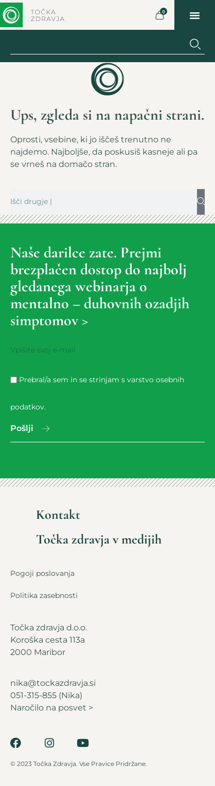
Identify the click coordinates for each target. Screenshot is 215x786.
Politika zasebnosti (44, 595)
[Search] (195, 44)
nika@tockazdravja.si (53, 683)
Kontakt (58, 515)
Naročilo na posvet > (51, 708)
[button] (195, 15)
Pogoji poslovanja (42, 573)
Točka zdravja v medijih (99, 539)
